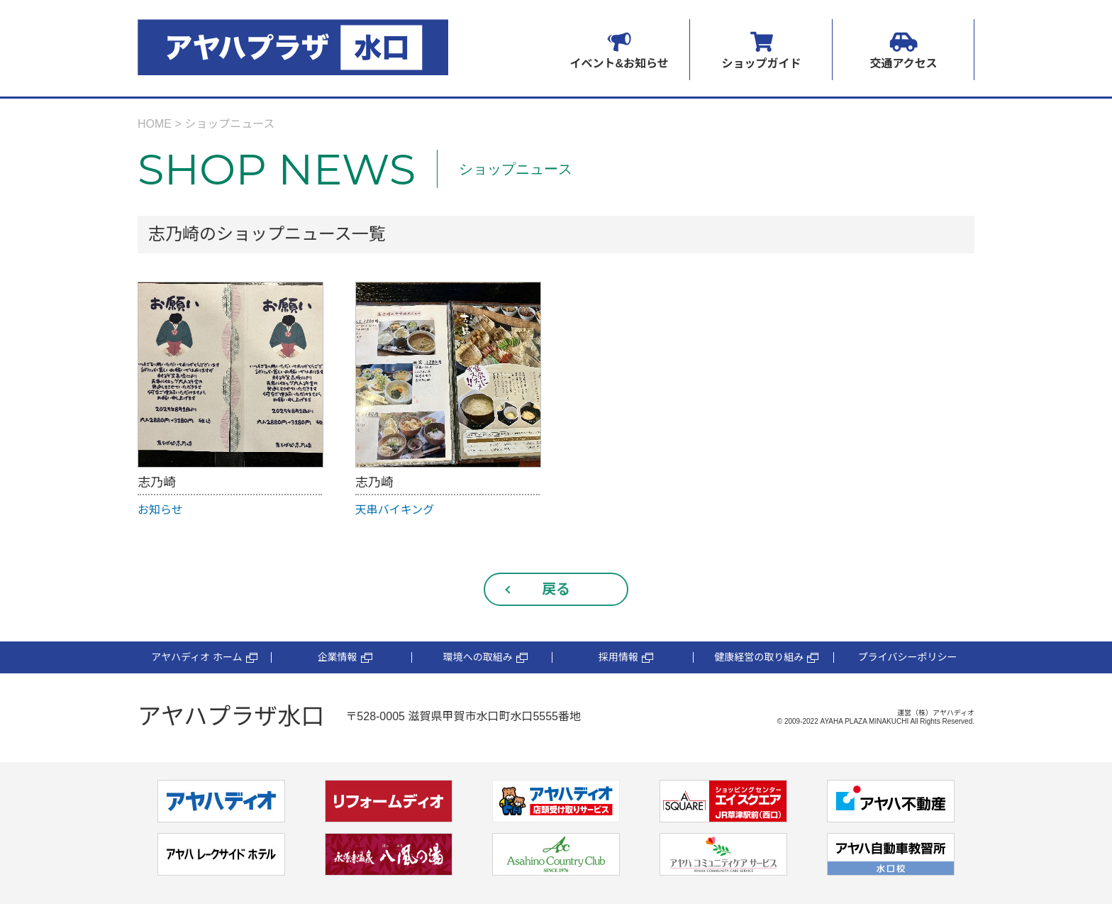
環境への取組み (485, 657)
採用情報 (626, 657)
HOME (155, 124)
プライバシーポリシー (907, 657)
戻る (556, 589)
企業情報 (345, 657)
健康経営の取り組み (766, 657)
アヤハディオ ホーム (204, 657)
